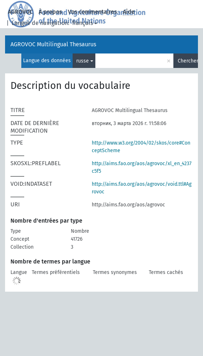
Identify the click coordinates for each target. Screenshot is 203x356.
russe (82, 61)
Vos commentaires (92, 11)
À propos (50, 11)
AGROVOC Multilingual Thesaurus (53, 44)
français (82, 23)
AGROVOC (20, 11)
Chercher (188, 61)
